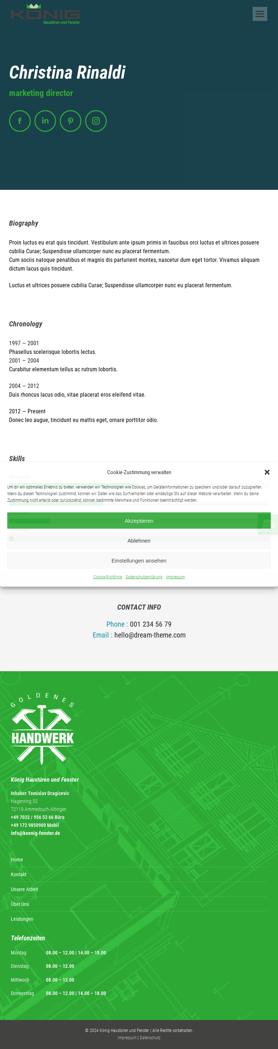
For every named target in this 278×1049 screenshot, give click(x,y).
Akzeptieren (139, 520)
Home (17, 859)
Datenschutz (150, 1037)
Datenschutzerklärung (144, 577)
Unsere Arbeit (24, 889)
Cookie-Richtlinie (107, 577)
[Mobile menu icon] (260, 14)
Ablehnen (138, 540)
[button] (267, 472)
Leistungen (22, 919)
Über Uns (20, 904)
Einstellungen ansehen (139, 560)
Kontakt (18, 874)
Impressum (175, 577)
